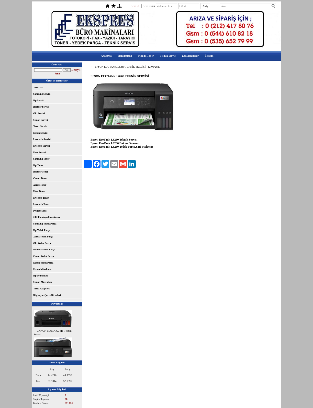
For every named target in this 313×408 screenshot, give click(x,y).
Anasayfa (106, 55)
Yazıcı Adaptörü (41, 288)
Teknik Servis (168, 55)
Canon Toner (40, 178)
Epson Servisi (40, 133)
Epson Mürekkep (42, 269)
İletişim (209, 55)
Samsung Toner (41, 158)
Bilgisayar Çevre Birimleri (47, 295)
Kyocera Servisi (41, 145)
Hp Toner (38, 165)
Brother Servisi (41, 106)
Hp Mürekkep (40, 275)
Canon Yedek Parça (43, 256)
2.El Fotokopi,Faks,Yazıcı (46, 217)
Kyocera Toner (41, 197)
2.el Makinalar (190, 55)
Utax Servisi (39, 152)
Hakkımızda (125, 55)
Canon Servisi (40, 120)
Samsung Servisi (41, 93)
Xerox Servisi (40, 126)
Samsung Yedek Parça (44, 223)
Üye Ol (135, 5)
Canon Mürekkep (42, 282)
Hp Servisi (38, 100)
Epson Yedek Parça (43, 262)
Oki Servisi (39, 113)
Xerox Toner (39, 185)
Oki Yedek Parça (42, 243)
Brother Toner (40, 171)
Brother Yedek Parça (44, 249)
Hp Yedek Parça (41, 230)
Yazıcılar (38, 87)
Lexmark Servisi (42, 139)
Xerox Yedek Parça (43, 236)
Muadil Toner (146, 55)
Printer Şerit (39, 210)
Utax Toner (39, 191)
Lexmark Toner (41, 204)
